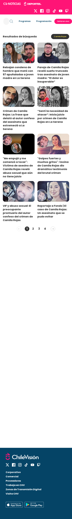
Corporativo (13, 472)
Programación (44, 21)
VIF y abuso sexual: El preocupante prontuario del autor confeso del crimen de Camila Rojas (18, 213)
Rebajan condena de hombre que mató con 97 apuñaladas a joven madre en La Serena (18, 72)
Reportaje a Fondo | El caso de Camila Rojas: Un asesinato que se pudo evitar (52, 211)
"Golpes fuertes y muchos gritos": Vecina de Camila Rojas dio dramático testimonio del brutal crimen (53, 166)
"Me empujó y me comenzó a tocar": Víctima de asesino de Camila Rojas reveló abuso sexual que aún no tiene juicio (18, 167)
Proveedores (13, 480)
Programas (25, 21)
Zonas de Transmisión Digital (23, 489)
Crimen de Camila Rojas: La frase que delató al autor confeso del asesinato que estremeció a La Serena (19, 120)
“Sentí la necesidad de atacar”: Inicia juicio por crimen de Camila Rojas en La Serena (52, 116)
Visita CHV (12, 493)
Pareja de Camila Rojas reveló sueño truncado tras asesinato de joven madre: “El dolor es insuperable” (53, 74)
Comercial (12, 476)
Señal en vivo (63, 21)
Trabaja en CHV (15, 485)
